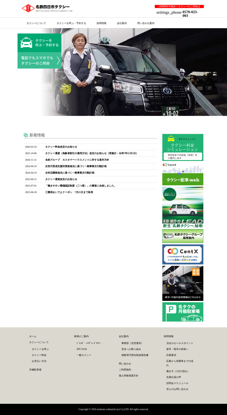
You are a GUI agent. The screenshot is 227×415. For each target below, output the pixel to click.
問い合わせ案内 (145, 23)
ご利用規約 (125, 369)
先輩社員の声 (173, 377)
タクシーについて (36, 23)
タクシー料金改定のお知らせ (61, 147)
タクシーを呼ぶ (40, 349)
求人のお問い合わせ (177, 389)
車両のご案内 (81, 336)
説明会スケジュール (177, 383)
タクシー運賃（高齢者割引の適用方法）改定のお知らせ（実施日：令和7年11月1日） (91, 153)
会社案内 (122, 23)
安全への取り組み (131, 349)
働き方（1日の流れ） (178, 371)
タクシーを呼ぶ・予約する (71, 23)
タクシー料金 (39, 355)
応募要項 (171, 355)
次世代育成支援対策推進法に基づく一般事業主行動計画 (76, 166)
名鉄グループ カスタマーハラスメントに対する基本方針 (77, 159)
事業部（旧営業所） (132, 343)
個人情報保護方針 (128, 375)
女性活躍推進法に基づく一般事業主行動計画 (69, 172)
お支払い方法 (39, 361)
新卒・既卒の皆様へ (177, 349)
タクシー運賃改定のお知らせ (61, 179)
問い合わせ (125, 363)
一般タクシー (84, 355)
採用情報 (101, 23)
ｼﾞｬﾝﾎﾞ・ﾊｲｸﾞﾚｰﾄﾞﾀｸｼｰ (89, 343)
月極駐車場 (35, 369)
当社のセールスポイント (179, 343)
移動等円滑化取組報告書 (134, 355)
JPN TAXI (82, 349)
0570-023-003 (190, 14)
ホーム (32, 336)
